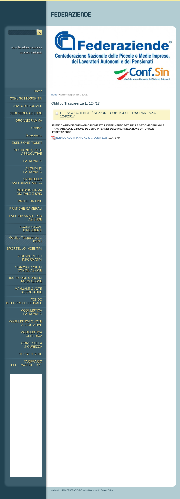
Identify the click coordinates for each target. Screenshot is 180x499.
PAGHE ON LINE (30, 201)
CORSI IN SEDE (30, 354)
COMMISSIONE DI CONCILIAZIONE (28, 268)
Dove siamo (33, 135)
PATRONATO (32, 161)
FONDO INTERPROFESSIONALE (24, 301)
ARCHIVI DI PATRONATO (32, 170)
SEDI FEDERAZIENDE (25, 113)
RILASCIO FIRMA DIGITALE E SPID (29, 192)
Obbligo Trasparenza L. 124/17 (25, 239)
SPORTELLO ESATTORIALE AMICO (26, 181)
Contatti (36, 128)
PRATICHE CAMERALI (25, 208)
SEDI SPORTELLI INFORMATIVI (29, 257)
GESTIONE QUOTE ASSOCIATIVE (28, 151)
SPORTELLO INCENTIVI (24, 248)
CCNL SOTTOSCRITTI (26, 98)
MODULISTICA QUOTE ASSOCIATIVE (25, 323)
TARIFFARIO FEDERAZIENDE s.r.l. (26, 363)
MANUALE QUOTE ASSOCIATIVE (28, 290)
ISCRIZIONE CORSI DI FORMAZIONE (25, 279)
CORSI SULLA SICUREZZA (31, 344)
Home (54, 95)
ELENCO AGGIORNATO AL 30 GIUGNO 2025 (81, 137)
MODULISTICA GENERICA (31, 334)
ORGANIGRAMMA (28, 120)
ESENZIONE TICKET (27, 143)
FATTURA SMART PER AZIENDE (25, 217)
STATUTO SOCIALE (27, 106)
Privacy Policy (107, 490)
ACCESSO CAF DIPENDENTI (31, 228)
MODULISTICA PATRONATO (31, 312)
